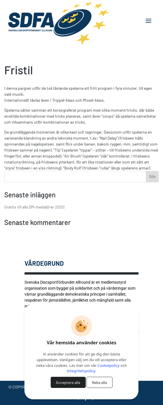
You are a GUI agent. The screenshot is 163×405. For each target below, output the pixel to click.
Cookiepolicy (108, 365)
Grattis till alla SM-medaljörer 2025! (34, 206)
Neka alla (99, 382)
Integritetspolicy (81, 370)
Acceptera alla (68, 382)
